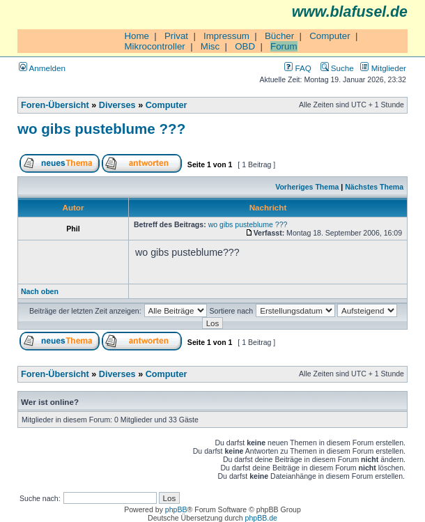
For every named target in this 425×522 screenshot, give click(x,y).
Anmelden (42, 67)
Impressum (226, 36)
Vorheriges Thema (307, 187)
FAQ (297, 67)
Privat (176, 36)
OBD (245, 46)
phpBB (176, 509)
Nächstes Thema (374, 187)
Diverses (117, 105)
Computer (329, 36)
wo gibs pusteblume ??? (101, 129)
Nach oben (40, 291)
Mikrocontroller (154, 46)
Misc (210, 46)
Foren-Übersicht (55, 105)
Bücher (279, 36)
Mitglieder (383, 67)
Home (136, 36)
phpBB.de (261, 518)
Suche (337, 67)
